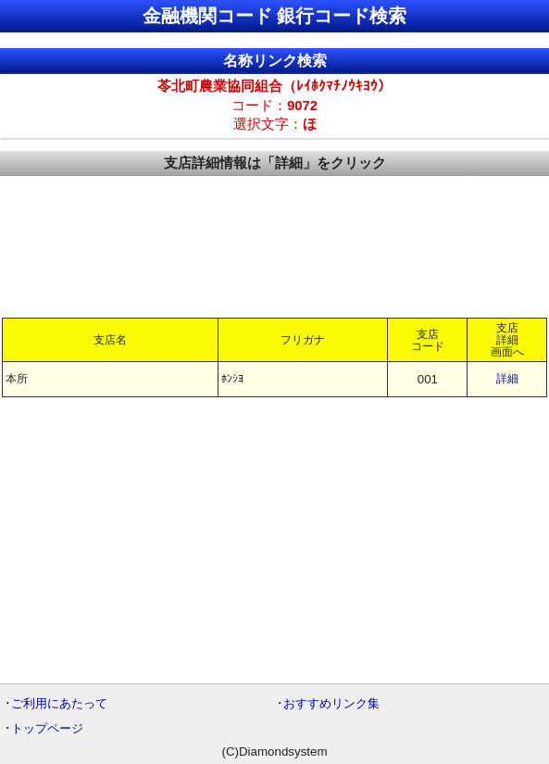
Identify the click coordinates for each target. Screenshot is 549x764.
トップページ (47, 728)
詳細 (507, 378)
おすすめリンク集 (331, 703)
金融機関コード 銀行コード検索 (275, 16)
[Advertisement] (274, 245)
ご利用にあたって (59, 703)
